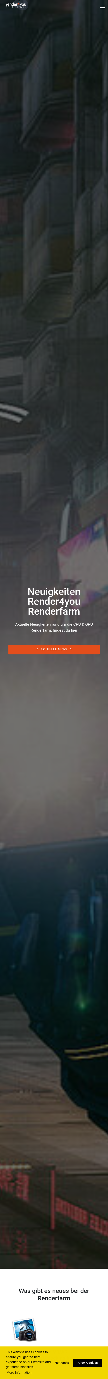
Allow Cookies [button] (88, 1362)
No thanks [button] (62, 1362)
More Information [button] (19, 1372)
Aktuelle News (54, 649)
